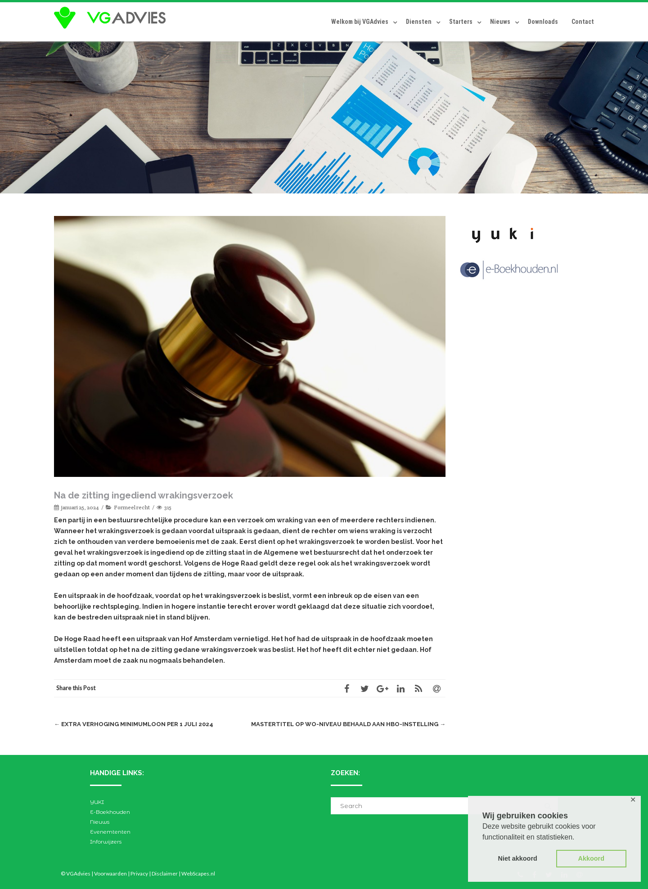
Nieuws (500, 21)
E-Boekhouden (110, 811)
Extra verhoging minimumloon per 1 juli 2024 (133, 724)
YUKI (97, 802)
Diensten (419, 21)
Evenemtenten (110, 831)
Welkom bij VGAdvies (359, 21)
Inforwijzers (106, 841)
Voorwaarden (110, 873)
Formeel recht (132, 507)
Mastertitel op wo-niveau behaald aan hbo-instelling (348, 724)
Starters (460, 21)
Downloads (543, 21)
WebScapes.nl (198, 873)
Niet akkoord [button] (517, 858)
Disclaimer (165, 873)
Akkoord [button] (591, 858)
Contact (583, 21)
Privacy (139, 873)
